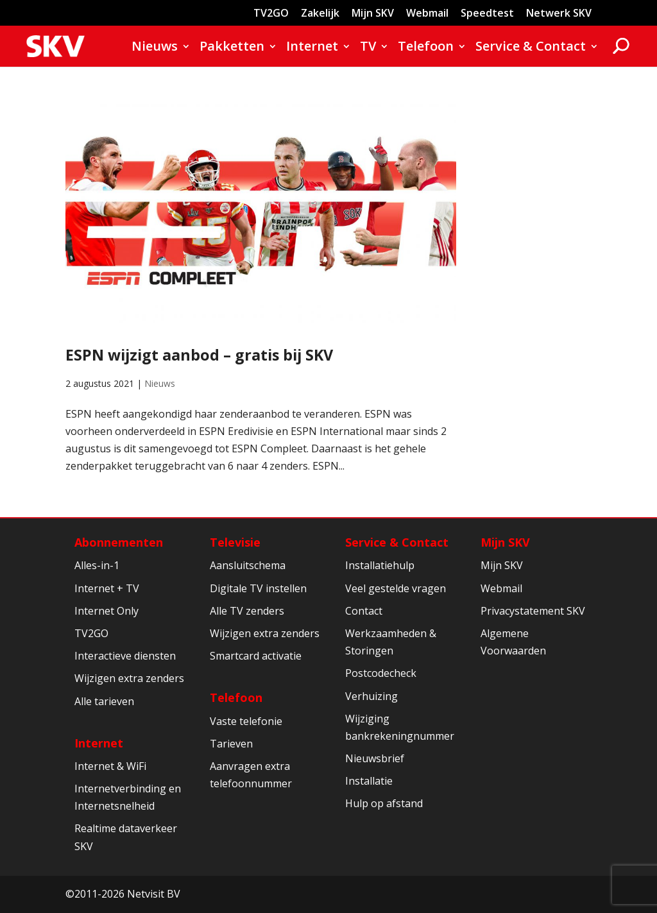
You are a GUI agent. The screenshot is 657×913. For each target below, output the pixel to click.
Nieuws (155, 48)
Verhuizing (371, 696)
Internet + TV (106, 588)
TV (368, 48)
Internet (312, 48)
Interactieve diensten (125, 656)
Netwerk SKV (559, 14)
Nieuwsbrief (374, 758)
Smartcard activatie (256, 656)
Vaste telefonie (246, 721)
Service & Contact (530, 48)
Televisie (235, 542)
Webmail (427, 14)
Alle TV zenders (247, 611)
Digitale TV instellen (258, 588)
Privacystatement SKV (533, 611)
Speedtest (487, 14)
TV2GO (271, 14)
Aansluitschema (248, 565)
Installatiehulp (379, 565)
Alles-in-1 (96, 565)
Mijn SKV (373, 14)
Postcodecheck (380, 673)
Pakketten (232, 48)
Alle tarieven (104, 701)
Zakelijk (320, 14)
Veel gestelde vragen (395, 588)
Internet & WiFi (110, 766)
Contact (363, 611)
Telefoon (426, 48)
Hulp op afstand (384, 803)
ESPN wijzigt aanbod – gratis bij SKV (199, 355)
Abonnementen (118, 542)
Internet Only (106, 611)
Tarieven (231, 744)
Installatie (369, 781)
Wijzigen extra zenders (129, 678)
